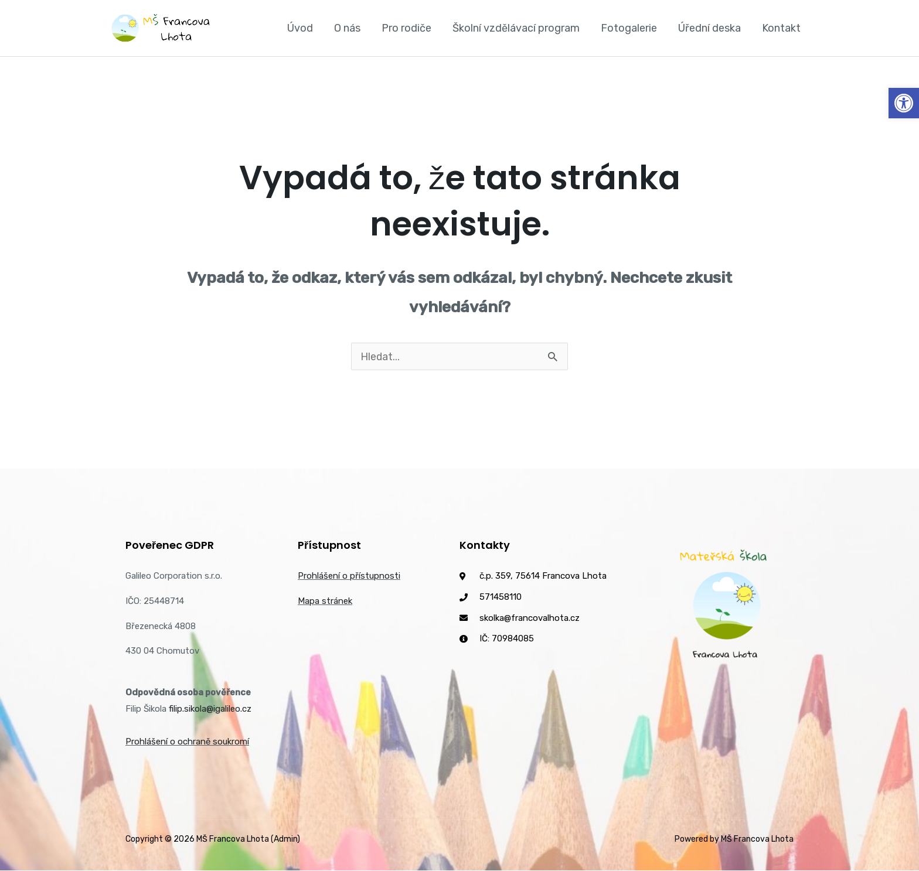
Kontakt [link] (781, 28)
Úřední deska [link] (709, 28)
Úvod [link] (300, 28)
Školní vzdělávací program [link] (516, 28)
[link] (904, 103)
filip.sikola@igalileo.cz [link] (210, 709)
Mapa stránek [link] (325, 601)
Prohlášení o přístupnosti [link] (349, 576)
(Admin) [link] (285, 840)
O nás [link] (347, 28)
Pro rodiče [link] (406, 28)
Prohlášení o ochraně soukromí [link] (187, 742)
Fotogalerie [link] (629, 28)
